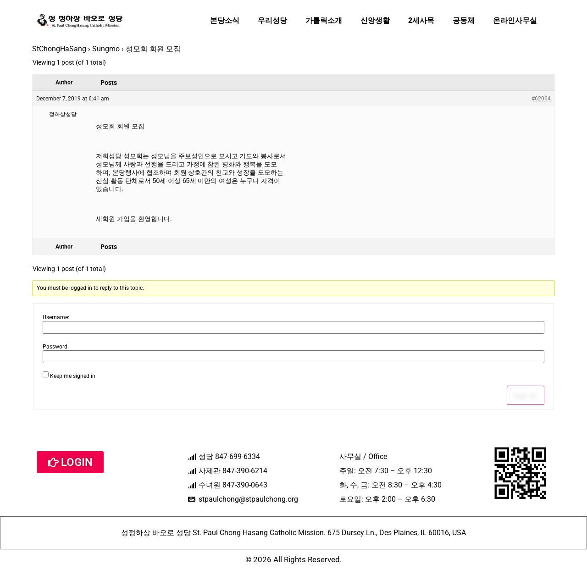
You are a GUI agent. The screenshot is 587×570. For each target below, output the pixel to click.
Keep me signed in (72, 376)
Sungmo (106, 48)
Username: (56, 317)
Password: (56, 346)
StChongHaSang (59, 48)
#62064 (541, 98)
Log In (526, 395)
